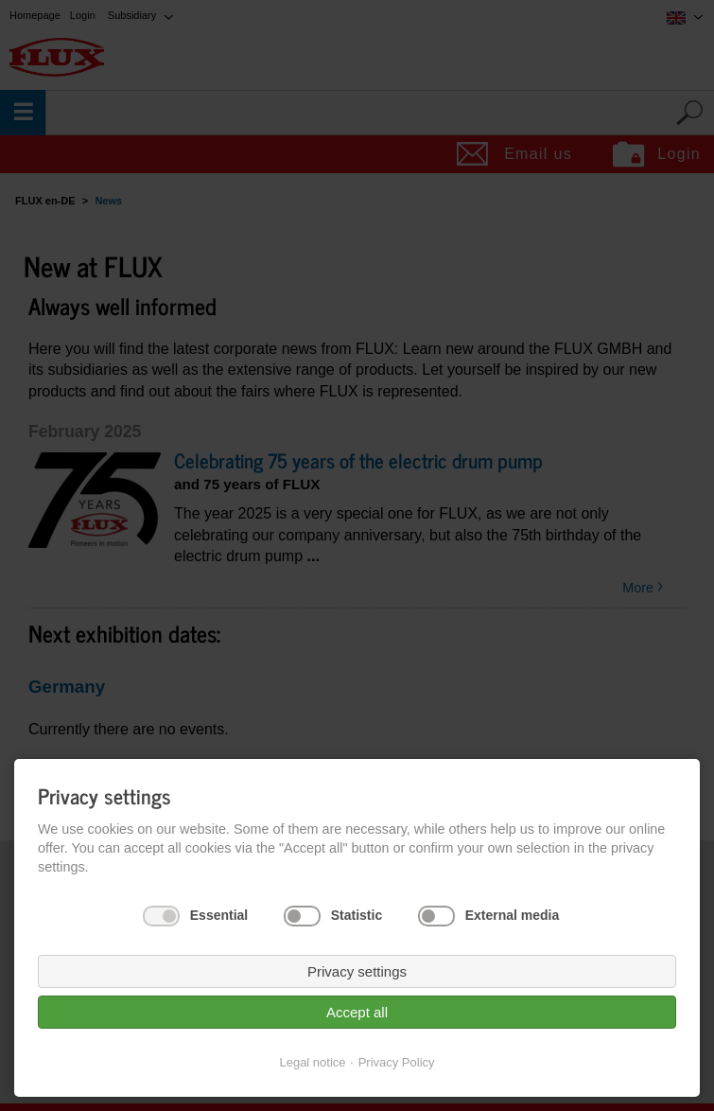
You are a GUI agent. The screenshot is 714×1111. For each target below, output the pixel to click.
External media (512, 915)
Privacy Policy (396, 1062)
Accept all (357, 1012)
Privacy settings (357, 971)
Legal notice (312, 1062)
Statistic (356, 915)
